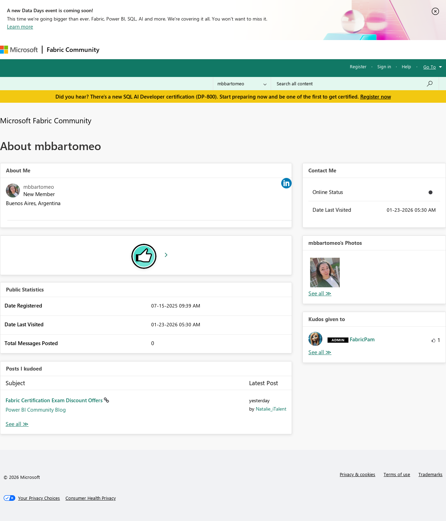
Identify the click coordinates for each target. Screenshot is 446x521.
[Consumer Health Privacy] (91, 498)
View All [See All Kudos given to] (319, 352)
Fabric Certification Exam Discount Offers (55, 400)
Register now (375, 96)
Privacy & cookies (357, 474)
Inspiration (145, 49)
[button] (324, 272)
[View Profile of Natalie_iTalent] (271, 408)
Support (293, 49)
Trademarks (430, 474)
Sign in (384, 66)
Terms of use (397, 474)
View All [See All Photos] (319, 293)
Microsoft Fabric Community (45, 120)
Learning (263, 49)
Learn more (20, 26)
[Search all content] (355, 83)
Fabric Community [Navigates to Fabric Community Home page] (73, 49)
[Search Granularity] (242, 83)
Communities (205, 49)
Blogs (236, 49)
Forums (115, 49)
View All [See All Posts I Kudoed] (17, 424)
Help (406, 66)
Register (358, 66)
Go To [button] (429, 67)
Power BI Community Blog (36, 409)
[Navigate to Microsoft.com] (19, 50)
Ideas (174, 49)
